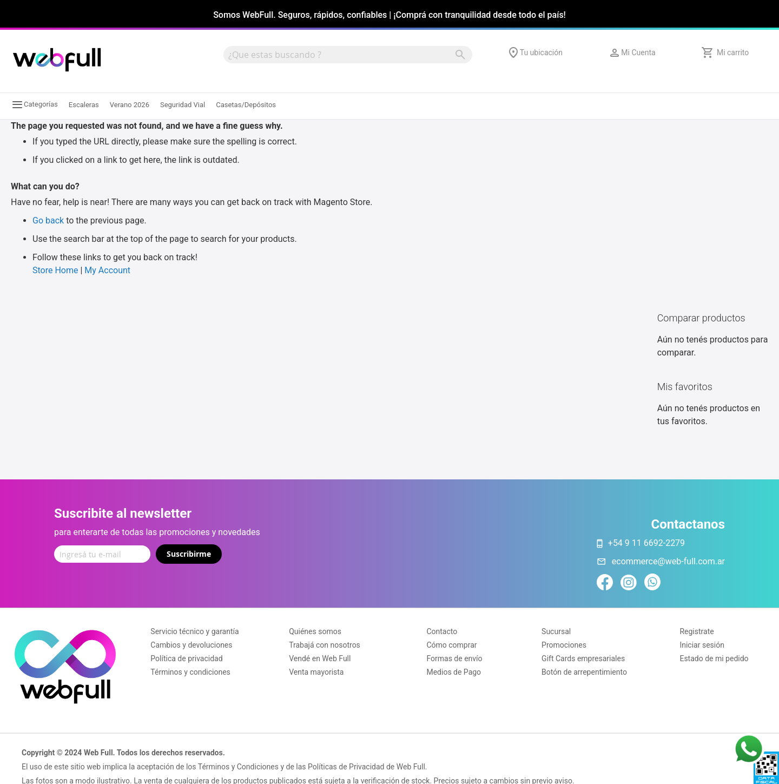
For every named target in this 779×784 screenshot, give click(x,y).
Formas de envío (454, 658)
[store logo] (57, 60)
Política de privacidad (186, 658)
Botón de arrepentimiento (584, 672)
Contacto (441, 631)
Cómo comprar (451, 645)
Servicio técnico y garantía (194, 631)
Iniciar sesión (701, 645)
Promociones (564, 645)
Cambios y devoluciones (191, 645)
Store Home (55, 270)
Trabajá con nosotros (324, 645)
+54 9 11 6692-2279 (646, 543)
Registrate (696, 631)
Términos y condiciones (190, 672)
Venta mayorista (316, 672)
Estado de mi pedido (713, 658)
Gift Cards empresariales (583, 658)
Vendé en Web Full (320, 658)
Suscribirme (189, 554)
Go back (48, 220)
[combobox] (347, 54)
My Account (107, 270)
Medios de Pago (453, 672)
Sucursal (556, 631)
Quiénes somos (315, 631)
